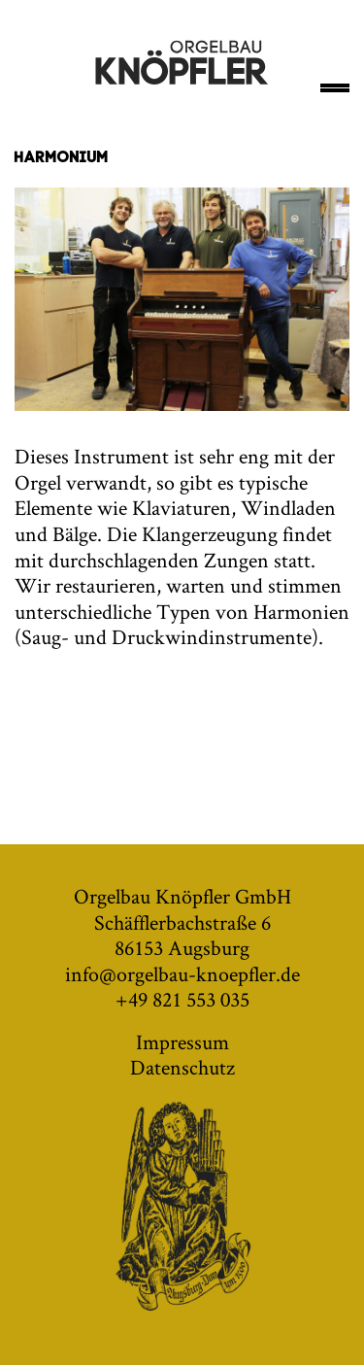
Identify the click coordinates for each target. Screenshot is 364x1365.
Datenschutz (182, 1066)
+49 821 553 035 (182, 998)
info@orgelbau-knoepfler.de (182, 973)
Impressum (182, 1041)
